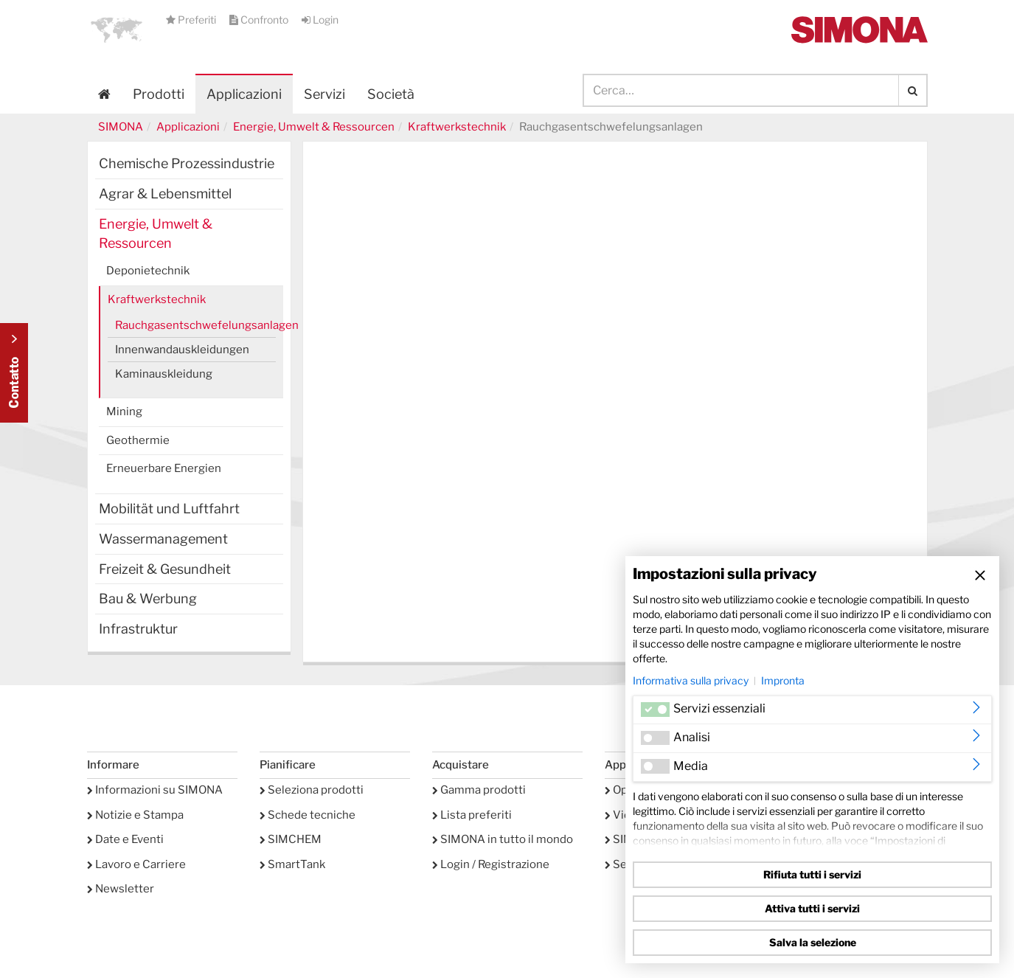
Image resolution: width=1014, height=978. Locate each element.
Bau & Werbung (148, 598)
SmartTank (292, 864)
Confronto (260, 19)
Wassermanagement (163, 539)
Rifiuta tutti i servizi (812, 874)
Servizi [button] (324, 94)
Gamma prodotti (479, 790)
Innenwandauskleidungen (182, 349)
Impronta (783, 680)
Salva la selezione (812, 942)
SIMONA (120, 126)
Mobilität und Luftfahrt (169, 508)
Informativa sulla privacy (691, 680)
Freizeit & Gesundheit (165, 569)
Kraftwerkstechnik (457, 126)
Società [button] (390, 94)
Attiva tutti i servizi (812, 908)
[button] (116, 29)
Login (320, 19)
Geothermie (138, 440)
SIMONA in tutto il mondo (502, 839)
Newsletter (120, 888)
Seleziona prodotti (312, 790)
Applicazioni (244, 94)
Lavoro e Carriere (136, 864)
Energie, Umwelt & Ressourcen (314, 126)
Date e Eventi (125, 839)
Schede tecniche (307, 815)
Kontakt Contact (14, 373)
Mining (124, 411)
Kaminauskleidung (163, 374)
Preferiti (192, 19)
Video (624, 815)
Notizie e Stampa (135, 815)
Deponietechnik (148, 270)
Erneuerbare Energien (163, 468)
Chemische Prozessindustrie (186, 163)
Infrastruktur (138, 629)
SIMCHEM (291, 839)
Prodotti (158, 94)
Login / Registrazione (490, 864)
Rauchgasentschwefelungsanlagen (196, 325)
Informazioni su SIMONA (155, 790)
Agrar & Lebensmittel (165, 193)
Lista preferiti (472, 815)
